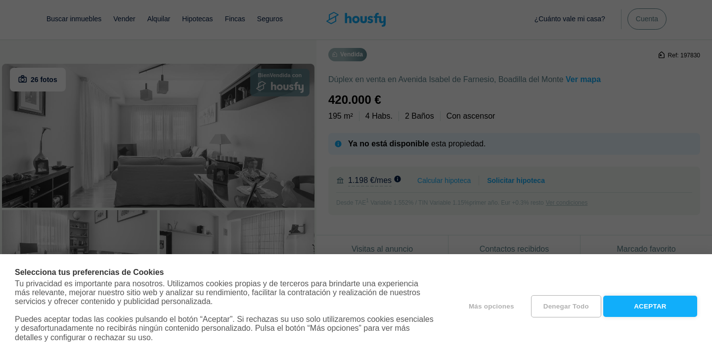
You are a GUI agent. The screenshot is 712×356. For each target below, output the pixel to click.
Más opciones (488, 305)
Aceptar (650, 305)
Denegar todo (563, 305)
